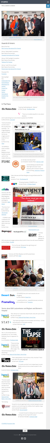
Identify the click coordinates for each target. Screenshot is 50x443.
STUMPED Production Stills (8, 423)
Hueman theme (32, 434)
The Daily (12, 242)
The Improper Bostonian (32, 226)
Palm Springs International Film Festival (11, 48)
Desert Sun (28, 297)
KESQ (20, 256)
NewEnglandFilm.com (34, 229)
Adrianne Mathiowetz (38, 39)
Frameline (4, 74)
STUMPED (4, 2)
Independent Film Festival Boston (15, 37)
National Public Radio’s (27, 317)
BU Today (23, 247)
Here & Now (15, 288)
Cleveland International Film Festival (10, 55)
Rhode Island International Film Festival (11, 69)
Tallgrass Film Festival (7, 62)
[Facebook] (22, 438)
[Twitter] (25, 438)
